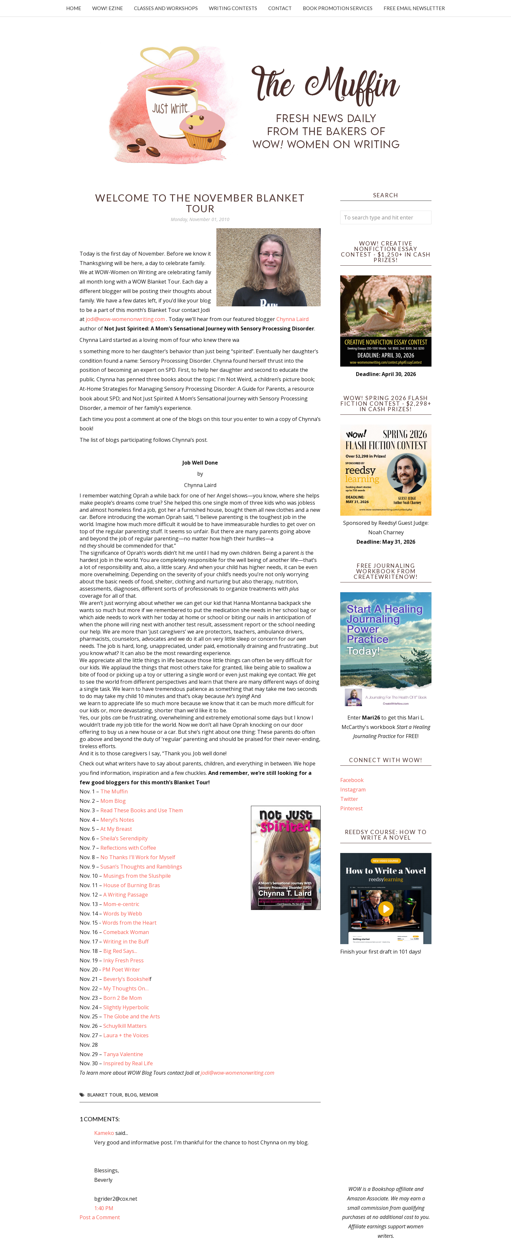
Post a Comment (100, 1217)
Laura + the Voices (125, 1035)
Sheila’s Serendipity (124, 838)
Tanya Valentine (123, 1054)
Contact (280, 8)
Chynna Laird (292, 319)
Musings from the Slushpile (137, 875)
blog (131, 1095)
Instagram (353, 789)
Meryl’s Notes (117, 819)
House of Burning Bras (131, 885)
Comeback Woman (126, 932)
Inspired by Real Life (128, 1063)
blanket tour (104, 1095)
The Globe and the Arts (131, 1016)
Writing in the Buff (126, 941)
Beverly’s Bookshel (126, 979)
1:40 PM (103, 1208)
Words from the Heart (129, 922)
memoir (148, 1095)
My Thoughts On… (126, 988)
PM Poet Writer (121, 969)
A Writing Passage (125, 894)
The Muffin (114, 791)
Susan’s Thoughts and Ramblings (141, 866)
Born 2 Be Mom (122, 997)
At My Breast (116, 828)
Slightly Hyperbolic (126, 1007)
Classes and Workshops (166, 8)
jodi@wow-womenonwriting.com (125, 319)
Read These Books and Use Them (141, 810)
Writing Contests (233, 8)
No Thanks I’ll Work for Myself (137, 857)
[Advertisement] (385, 1070)
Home (73, 8)
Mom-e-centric (121, 904)
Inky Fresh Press (123, 960)
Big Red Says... (120, 951)
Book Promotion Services (337, 8)
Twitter (349, 799)
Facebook (352, 780)
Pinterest (351, 808)
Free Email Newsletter (414, 8)
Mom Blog (112, 800)
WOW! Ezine (107, 8)
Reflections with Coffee (128, 847)
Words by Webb (122, 913)
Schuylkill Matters (125, 1025)
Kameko (104, 1133)
